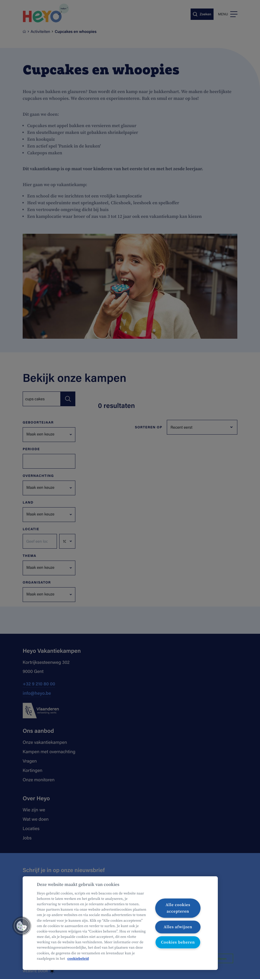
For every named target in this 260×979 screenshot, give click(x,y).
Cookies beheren (178, 942)
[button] (22, 926)
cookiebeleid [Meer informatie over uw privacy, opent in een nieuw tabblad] (78, 958)
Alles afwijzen (178, 927)
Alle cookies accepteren (177, 908)
